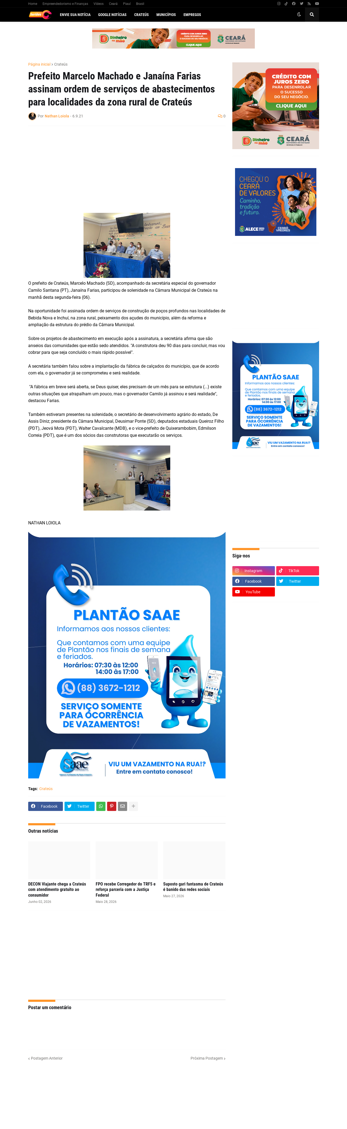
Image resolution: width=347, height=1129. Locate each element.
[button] (299, 15)
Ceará (113, 4)
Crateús (61, 64)
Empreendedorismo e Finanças (65, 4)
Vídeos (99, 4)
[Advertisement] (121, 169)
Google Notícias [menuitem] (112, 14)
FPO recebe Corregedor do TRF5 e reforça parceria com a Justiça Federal (126, 889)
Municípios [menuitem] (166, 14)
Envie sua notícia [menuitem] (75, 14)
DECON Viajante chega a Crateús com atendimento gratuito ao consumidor (57, 889)
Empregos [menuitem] (192, 14)
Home (32, 4)
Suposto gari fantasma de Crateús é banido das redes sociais (193, 886)
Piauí (127, 4)
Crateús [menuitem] (141, 14)
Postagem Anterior (47, 1058)
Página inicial (39, 64)
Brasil (140, 4)
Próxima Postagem (207, 1058)
